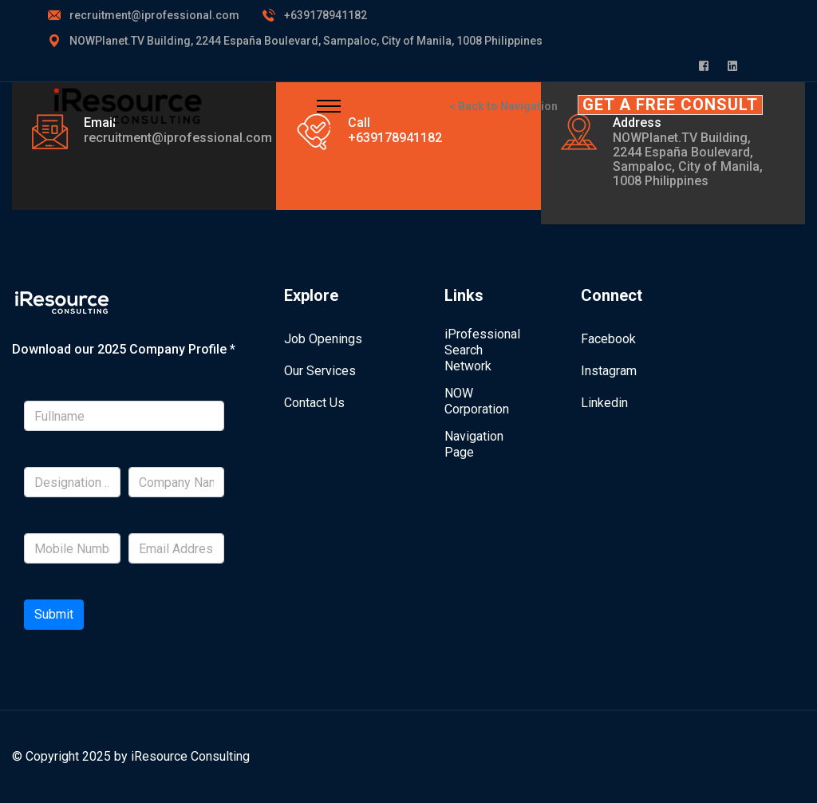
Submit (53, 614)
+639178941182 (325, 15)
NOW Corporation (476, 401)
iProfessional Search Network (482, 350)
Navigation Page (473, 444)
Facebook (608, 338)
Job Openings (323, 338)
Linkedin (604, 402)
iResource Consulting (190, 756)
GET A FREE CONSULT (670, 104)
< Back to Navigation (503, 106)
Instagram (609, 370)
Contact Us (314, 402)
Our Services (320, 370)
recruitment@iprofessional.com (154, 15)
